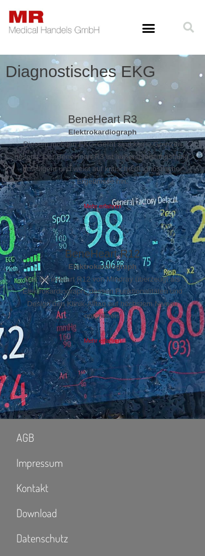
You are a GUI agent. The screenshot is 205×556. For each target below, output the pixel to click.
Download (36, 513)
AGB (25, 437)
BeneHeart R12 (102, 254)
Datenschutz (42, 538)
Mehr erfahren (103, 206)
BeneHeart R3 (102, 119)
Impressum (39, 462)
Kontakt (32, 488)
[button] (148, 27)
